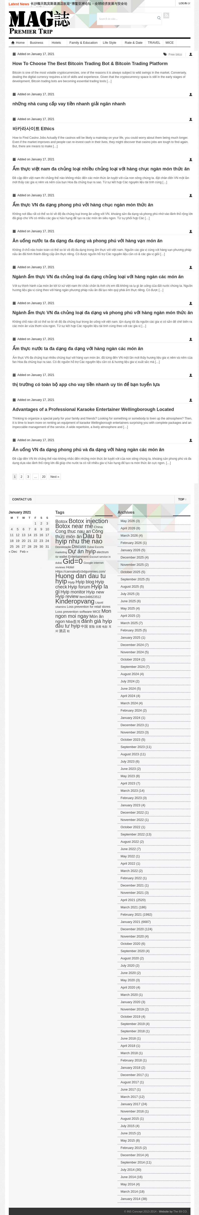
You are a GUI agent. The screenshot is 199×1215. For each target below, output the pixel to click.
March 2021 (129, 907)
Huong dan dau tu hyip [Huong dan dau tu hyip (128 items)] (80, 578)
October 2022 (131, 827)
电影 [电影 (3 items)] (105, 626)
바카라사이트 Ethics (33, 128)
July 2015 (128, 1126)
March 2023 (129, 790)
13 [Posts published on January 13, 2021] (23, 535)
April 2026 (128, 528)
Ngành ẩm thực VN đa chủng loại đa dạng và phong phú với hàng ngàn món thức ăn (103, 312)
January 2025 (131, 637)
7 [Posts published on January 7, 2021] (29, 529)
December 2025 (132, 557)
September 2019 (133, 1024)
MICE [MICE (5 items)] (97, 612)
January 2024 (131, 718)
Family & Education (84, 42)
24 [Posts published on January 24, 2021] (47, 541)
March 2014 (129, 1191)
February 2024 (131, 710)
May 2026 (128, 521)
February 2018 (131, 1060)
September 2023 (133, 747)
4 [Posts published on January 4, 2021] (12, 529)
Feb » (24, 551)
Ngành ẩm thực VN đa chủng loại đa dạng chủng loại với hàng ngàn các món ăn (98, 276)
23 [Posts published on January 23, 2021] (41, 541)
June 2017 (128, 1089)
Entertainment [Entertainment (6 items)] (78, 556)
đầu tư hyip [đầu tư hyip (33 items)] (67, 626)
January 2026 (131, 550)
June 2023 (128, 769)
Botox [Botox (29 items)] (61, 521)
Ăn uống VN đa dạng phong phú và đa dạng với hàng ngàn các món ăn (88, 449)
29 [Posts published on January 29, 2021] (35, 546)
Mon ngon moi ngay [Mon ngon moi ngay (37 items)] (83, 613)
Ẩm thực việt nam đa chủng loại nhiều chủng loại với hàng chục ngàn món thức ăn (101, 168)
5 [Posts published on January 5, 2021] (18, 529)
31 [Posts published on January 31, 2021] (47, 546)
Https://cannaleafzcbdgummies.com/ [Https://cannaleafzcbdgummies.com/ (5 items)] (80, 571)
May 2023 (128, 776)
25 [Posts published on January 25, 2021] (12, 546)
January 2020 (131, 1002)
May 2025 (128, 608)
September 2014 (133, 1162)
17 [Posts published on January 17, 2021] (47, 535)
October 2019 (131, 1016)
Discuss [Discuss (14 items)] (79, 546)
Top (182, 499)
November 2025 (132, 565)
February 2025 (131, 630)
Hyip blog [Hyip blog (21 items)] (85, 581)
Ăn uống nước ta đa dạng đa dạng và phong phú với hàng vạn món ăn (88, 240)
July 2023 (128, 761)
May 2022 (128, 856)
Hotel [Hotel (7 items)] (70, 567)
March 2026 (129, 535)
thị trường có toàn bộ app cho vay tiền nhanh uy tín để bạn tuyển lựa (86, 384)
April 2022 (128, 863)
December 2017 (132, 1075)
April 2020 (128, 987)
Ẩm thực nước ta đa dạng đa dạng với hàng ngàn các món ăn (78, 348)
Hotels (56, 42)
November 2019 (132, 1009)
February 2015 (131, 1148)
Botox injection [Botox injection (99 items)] (88, 521)
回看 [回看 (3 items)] (98, 626)
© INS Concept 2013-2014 (140, 1211)
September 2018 (133, 1031)
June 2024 (128, 688)
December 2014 (132, 1155)
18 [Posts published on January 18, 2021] (12, 541)
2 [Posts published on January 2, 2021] (41, 523)
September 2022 (133, 834)
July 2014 (128, 1170)
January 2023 (131, 805)
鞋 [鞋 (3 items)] (68, 631)
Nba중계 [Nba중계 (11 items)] (73, 621)
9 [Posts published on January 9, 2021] (41, 529)
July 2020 (128, 965)
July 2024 (128, 681)
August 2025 (130, 586)
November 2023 (132, 732)
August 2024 (130, 674)
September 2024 (133, 667)
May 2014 (128, 1184)
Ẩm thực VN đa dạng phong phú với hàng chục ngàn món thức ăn (83, 204)
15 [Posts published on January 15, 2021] (35, 535)
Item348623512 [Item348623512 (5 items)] (90, 597)
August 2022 (130, 842)
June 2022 (128, 849)
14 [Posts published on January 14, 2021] (29, 535)
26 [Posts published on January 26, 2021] (17, 546)
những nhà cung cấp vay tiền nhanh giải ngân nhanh (69, 103)
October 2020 (131, 944)
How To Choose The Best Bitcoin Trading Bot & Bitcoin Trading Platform (90, 63)
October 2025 (131, 572)
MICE (170, 42)
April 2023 (128, 783)
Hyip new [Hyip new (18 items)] (95, 591)
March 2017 (129, 1097)
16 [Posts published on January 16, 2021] (41, 535)
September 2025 (133, 579)
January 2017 (131, 1104)
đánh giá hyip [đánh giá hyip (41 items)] (96, 621)
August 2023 (130, 754)
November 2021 (132, 893)
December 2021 (132, 885)
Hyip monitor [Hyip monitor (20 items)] (72, 591)
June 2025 (128, 601)
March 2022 (129, 871)
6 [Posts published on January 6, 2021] (23, 529)
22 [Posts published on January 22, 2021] (35, 541)
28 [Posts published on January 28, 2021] (29, 546)
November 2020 (132, 936)
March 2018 (129, 1053)
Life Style (109, 42)
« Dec (13, 551)
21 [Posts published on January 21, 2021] (29, 541)
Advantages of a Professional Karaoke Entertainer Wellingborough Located (93, 409)
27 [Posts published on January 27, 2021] (23, 546)
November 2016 (132, 1111)
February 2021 (131, 914)
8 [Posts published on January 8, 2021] (35, 529)
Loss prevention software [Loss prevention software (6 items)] (73, 612)
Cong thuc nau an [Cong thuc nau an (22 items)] (73, 531)
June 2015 (128, 1133)
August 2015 (130, 1118)
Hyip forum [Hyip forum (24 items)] (79, 586)
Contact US (22, 499)
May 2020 (128, 980)
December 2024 (132, 645)
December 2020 (132, 929)
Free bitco (175, 54)
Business (36, 42)
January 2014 (131, 1199)
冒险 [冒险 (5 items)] (92, 626)
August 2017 (130, 1082)
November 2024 (132, 652)
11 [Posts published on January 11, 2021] (12, 535)
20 (43, 477)
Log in (183, 3)
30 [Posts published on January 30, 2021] (41, 546)
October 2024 (131, 659)
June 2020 (128, 973)
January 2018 (131, 1067)
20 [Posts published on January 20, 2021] (23, 541)
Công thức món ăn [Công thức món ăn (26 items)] (79, 534)
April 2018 (128, 1046)
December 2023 (132, 725)
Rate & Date (134, 42)
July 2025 (128, 594)
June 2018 (128, 1038)
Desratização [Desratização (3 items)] (63, 546)
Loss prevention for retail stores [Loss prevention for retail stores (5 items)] (88, 607)
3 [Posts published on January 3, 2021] (47, 523)
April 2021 (128, 900)
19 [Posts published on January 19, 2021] (17, 541)
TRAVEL (154, 42)
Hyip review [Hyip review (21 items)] (67, 596)
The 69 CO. (180, 1211)
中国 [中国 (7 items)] (84, 626)
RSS (166, 15)
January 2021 (131, 922)
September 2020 (133, 951)
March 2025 (129, 623)
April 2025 (128, 616)
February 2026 (131, 543)
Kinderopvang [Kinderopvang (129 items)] (75, 601)
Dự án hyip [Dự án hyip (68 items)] (82, 551)
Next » (54, 477)
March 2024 (129, 703)
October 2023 (131, 739)
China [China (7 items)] (98, 527)
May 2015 (128, 1140)
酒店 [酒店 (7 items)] (62, 631)
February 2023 (131, 798)
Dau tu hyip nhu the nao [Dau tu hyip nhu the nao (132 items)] (79, 538)
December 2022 (132, 812)
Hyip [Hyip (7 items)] (71, 582)
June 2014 (128, 1177)
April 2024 (128, 696)
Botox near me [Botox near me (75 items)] (74, 526)
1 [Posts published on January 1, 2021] (35, 523)
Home (18, 42)
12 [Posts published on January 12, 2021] (17, 535)
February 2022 (131, 878)
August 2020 (130, 958)
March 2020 (129, 995)
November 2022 (132, 820)
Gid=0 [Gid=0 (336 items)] (73, 561)
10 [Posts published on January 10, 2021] (47, 529)
